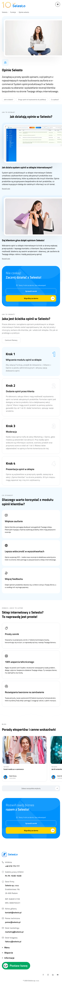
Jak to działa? (8, 99)
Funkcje (13, 12)
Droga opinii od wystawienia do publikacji (32, 99)
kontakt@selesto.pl (13, 912)
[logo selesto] (13, 5)
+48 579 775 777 (12, 866)
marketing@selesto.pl (14, 931)
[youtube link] (57, 974)
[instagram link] (48, 974)
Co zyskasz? (55, 99)
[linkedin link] (52, 974)
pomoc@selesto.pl (13, 922)
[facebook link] (43, 974)
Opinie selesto (24, 12)
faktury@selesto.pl (13, 941)
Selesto (4, 12)
